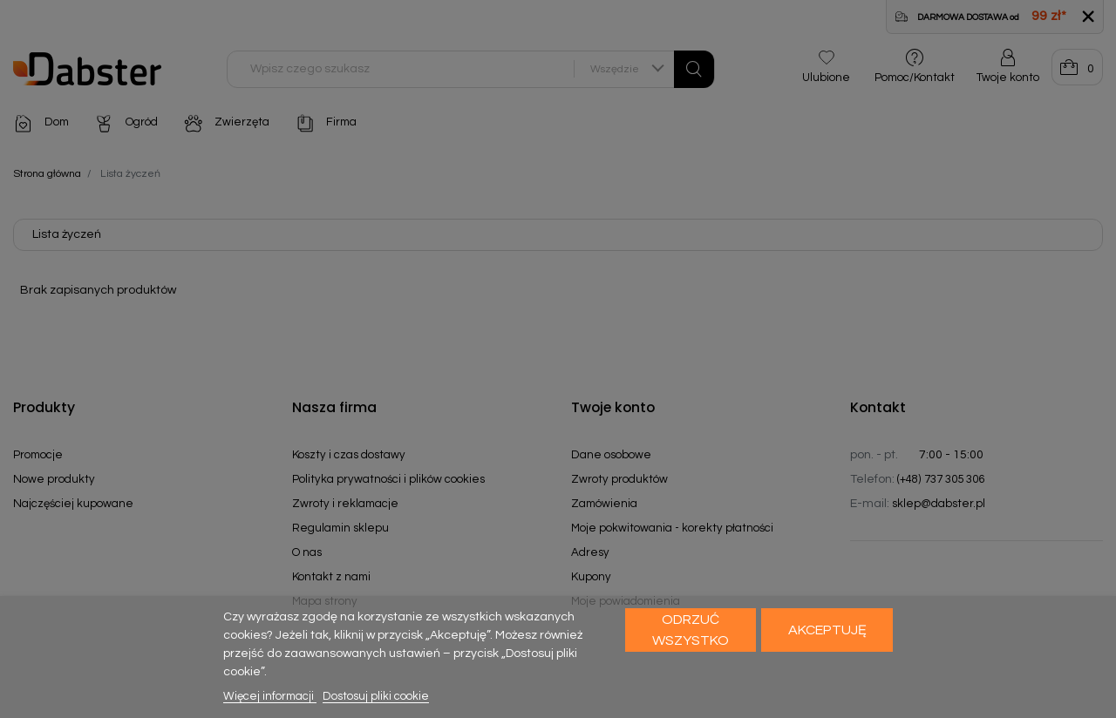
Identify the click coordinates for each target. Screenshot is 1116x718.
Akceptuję (827, 630)
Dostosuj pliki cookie (376, 696)
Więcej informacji (269, 696)
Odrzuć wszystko (690, 630)
